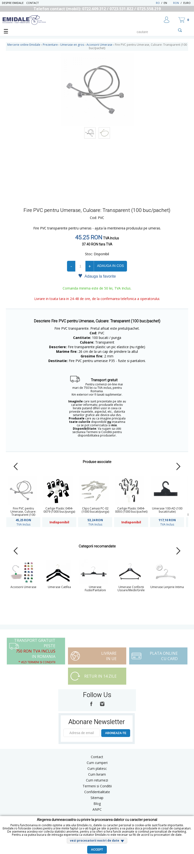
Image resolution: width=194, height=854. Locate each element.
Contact (32, 3)
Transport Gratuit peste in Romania (34, 651)
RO (158, 3)
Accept (97, 849)
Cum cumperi (97, 762)
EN (168, 3)
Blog (97, 803)
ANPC (97, 809)
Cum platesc (97, 768)
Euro (187, 3)
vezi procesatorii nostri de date (94, 840)
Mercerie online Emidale (23, 45)
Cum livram (97, 774)
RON (176, 3)
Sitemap (97, 797)
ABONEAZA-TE (115, 733)
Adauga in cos (110, 266)
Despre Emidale (13, 3)
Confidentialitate (97, 792)
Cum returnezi (97, 780)
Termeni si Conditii (97, 786)
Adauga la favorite (97, 276)
